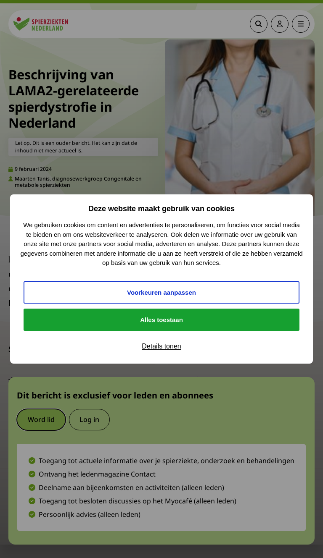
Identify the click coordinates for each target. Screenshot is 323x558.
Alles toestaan (161, 319)
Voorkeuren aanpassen (161, 292)
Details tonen (161, 346)
